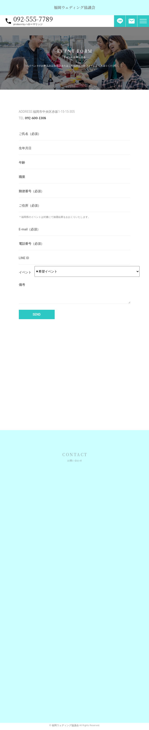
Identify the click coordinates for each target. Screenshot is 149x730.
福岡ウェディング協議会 (74, 7)
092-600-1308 (35, 118)
